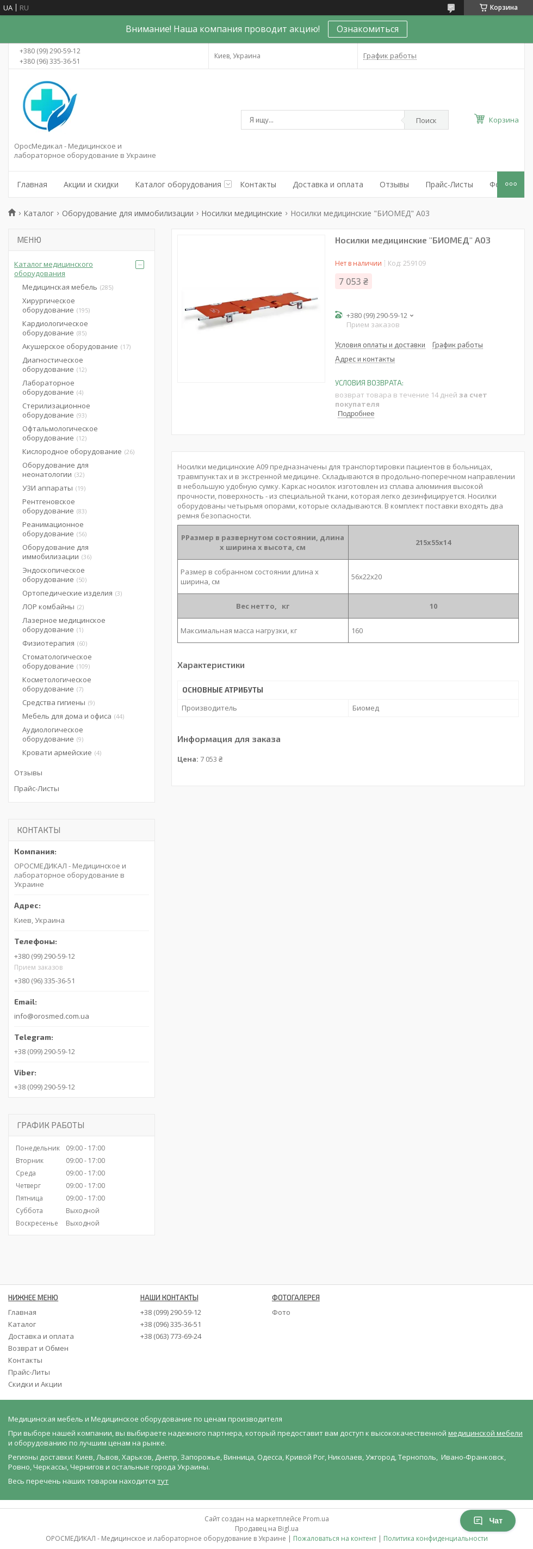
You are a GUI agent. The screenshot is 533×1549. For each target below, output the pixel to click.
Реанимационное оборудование (53, 528)
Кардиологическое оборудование (55, 328)
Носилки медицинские (241, 213)
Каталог (38, 213)
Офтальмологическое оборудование (60, 433)
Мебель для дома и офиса (66, 716)
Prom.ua (316, 1518)
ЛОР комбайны (48, 606)
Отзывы (394, 184)
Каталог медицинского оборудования (53, 268)
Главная (32, 184)
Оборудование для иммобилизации (128, 213)
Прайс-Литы (29, 1372)
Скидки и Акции (35, 1384)
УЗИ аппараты (47, 488)
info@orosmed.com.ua (51, 1016)
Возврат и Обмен (38, 1348)
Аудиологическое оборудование (52, 734)
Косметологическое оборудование (56, 684)
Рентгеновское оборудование (48, 506)
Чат (488, 1521)
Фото (281, 1312)
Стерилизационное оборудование (56, 410)
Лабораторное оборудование (48, 387)
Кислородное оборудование (72, 451)
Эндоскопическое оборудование (53, 574)
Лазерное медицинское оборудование (64, 624)
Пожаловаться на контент (334, 1538)
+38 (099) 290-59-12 (170, 1312)
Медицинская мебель (59, 287)
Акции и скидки (91, 184)
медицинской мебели (485, 1433)
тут (163, 1481)
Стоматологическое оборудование (57, 661)
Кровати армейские (57, 752)
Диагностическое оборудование (52, 364)
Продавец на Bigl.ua (267, 1528)
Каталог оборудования (178, 184)
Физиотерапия (48, 643)
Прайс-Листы (449, 184)
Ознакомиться (368, 29)
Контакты (258, 184)
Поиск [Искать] (426, 120)
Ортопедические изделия (67, 593)
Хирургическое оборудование (48, 305)
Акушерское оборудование (70, 346)
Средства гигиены (53, 702)
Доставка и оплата (328, 184)
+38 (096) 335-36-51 (170, 1324)
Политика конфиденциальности (435, 1538)
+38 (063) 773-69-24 (170, 1336)
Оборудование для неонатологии (55, 469)
